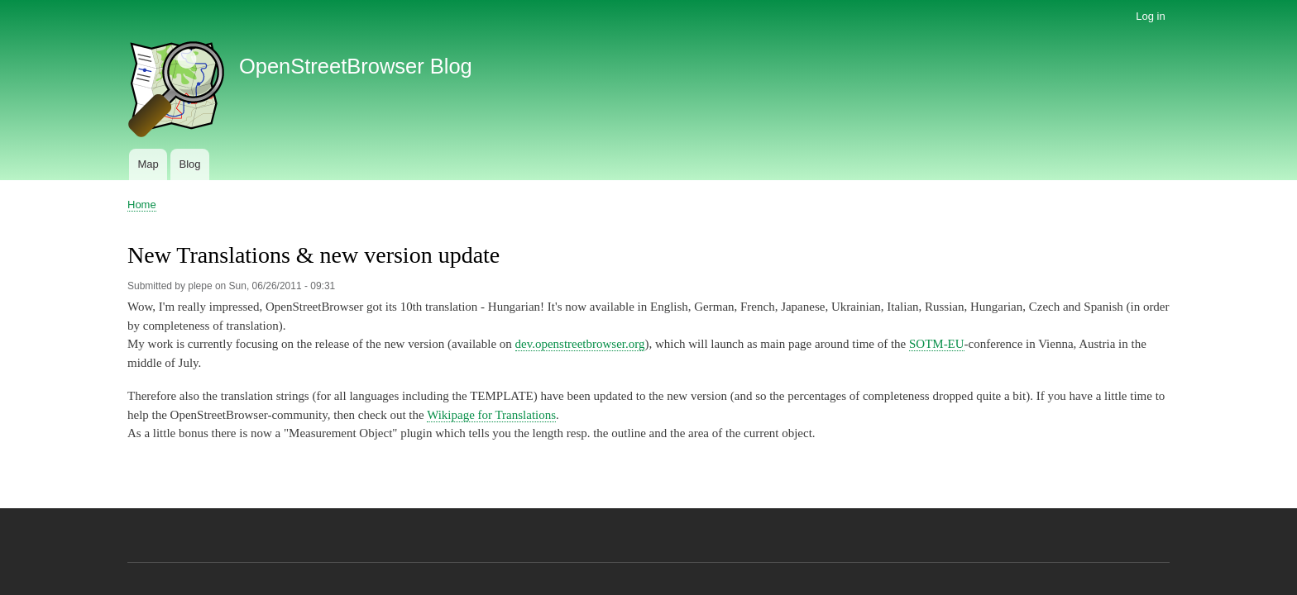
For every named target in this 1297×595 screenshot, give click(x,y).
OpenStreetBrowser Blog (355, 66)
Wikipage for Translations (491, 414)
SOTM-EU (936, 343)
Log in (1150, 16)
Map (147, 164)
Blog (189, 164)
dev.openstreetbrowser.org (580, 343)
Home (141, 204)
